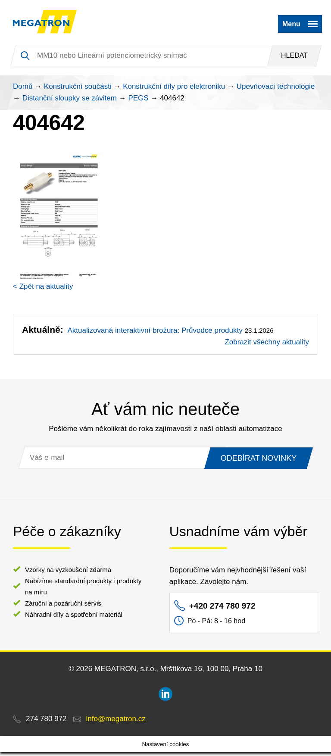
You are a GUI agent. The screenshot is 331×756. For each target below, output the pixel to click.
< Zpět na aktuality (43, 290)
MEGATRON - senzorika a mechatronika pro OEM (48, 23)
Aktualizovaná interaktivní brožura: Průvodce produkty (154, 334)
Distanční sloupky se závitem (69, 102)
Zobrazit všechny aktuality (267, 346)
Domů (22, 90)
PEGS (138, 102)
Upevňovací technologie (276, 90)
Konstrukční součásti (78, 90)
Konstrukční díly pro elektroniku (174, 90)
